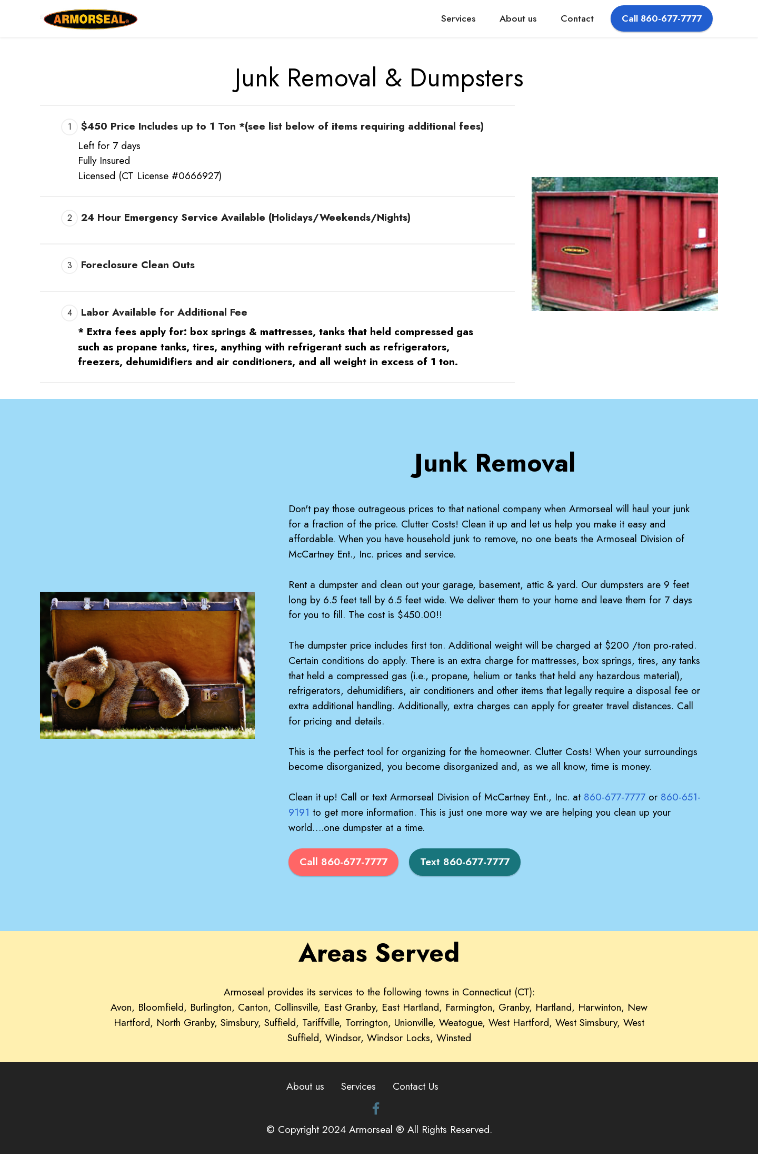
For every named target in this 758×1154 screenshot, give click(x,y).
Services (458, 18)
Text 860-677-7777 (465, 861)
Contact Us (415, 1086)
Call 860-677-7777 (662, 18)
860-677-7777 (614, 796)
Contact (577, 18)
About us (518, 18)
